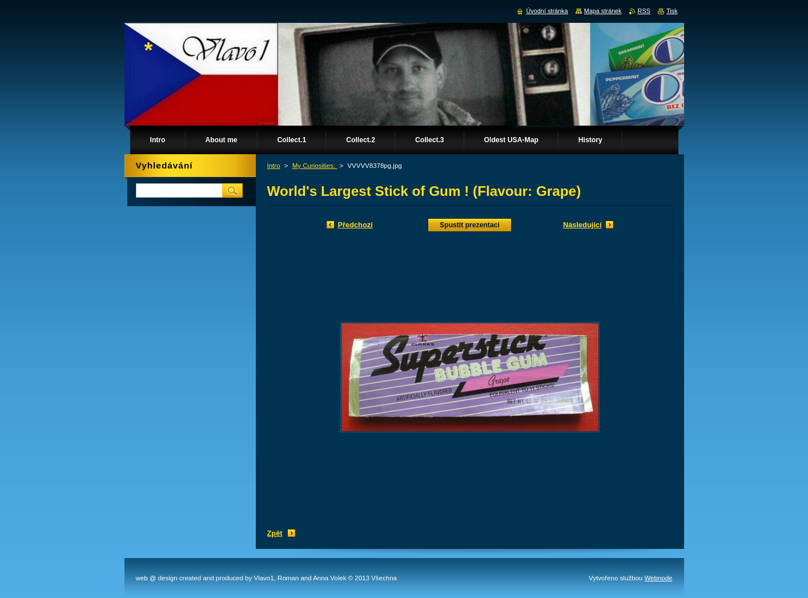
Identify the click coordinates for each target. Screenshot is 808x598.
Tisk (672, 10)
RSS (644, 10)
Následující (582, 224)
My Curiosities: (314, 165)
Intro (273, 165)
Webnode (658, 578)
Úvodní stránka (547, 10)
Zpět (275, 533)
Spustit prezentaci (470, 225)
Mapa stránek (603, 10)
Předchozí (355, 224)
